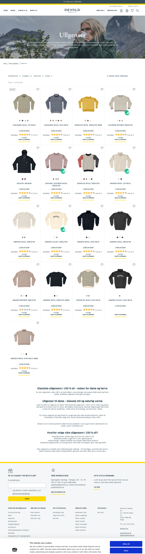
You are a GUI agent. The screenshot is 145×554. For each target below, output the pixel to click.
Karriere (56, 518)
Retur (10, 515)
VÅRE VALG (100, 10)
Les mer (97, 487)
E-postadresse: (14, 480)
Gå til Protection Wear (115, 6)
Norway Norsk (132, 6)
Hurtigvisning (24, 139)
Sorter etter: (114, 76)
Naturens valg (35, 518)
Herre (13, 10)
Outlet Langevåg (81, 515)
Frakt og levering (14, 512)
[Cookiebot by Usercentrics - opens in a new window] (15, 549)
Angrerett (11, 518)
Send (27, 499)
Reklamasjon (12, 521)
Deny (126, 536)
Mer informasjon (58, 492)
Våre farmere (35, 512)
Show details (119, 549)
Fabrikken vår (35, 515)
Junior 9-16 (22, 10)
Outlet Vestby (80, 521)
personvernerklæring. (21, 494)
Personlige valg (58, 512)
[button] (38, 89)
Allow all (126, 530)
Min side (101, 512)
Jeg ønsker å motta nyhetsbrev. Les (26, 492)
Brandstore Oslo (80, 512)
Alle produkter (13, 63)
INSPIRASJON (112, 10)
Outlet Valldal (80, 518)
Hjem (5, 63)
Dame (6, 10)
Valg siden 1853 (58, 515)
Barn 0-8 (33, 10)
